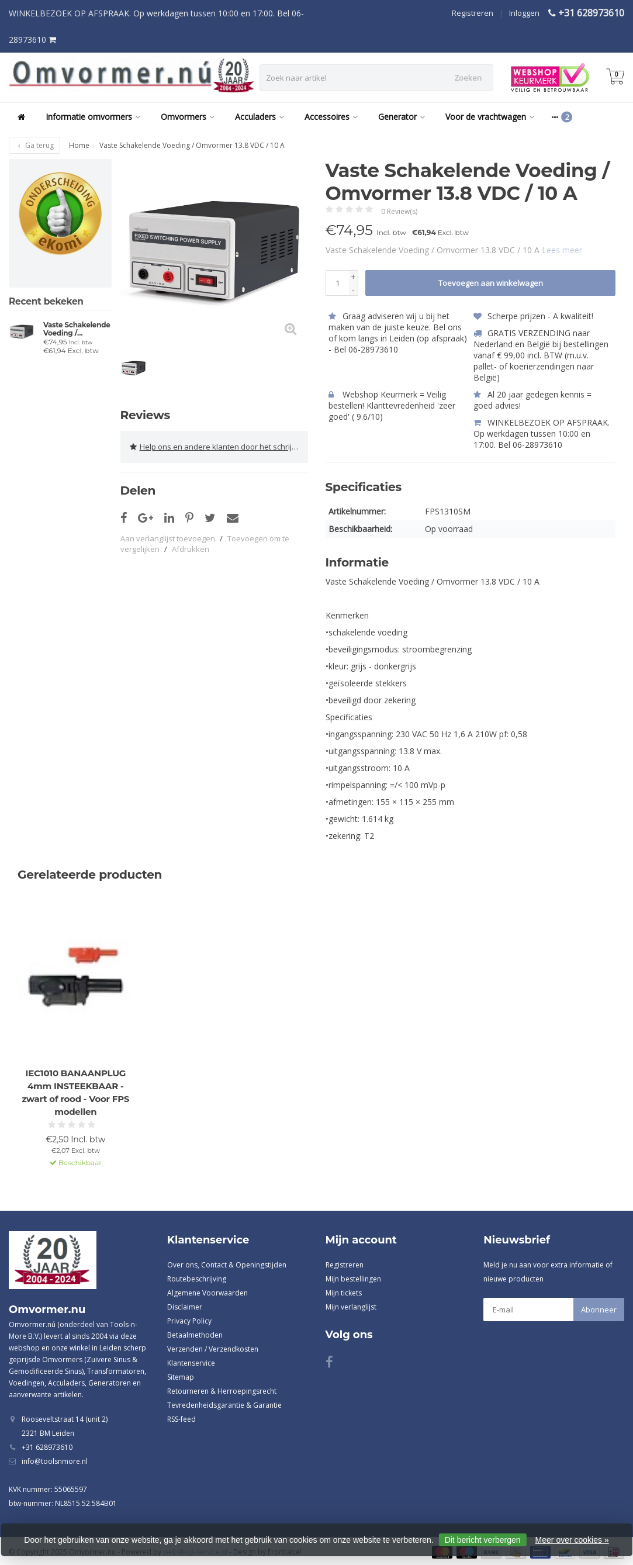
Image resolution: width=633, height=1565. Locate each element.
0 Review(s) (399, 211)
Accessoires (331, 116)
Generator (401, 116)
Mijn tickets (344, 1292)
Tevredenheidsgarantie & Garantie (224, 1404)
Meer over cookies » (572, 1540)
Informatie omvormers (93, 116)
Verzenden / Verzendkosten (212, 1348)
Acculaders (259, 116)
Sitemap (180, 1376)
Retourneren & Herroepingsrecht (221, 1390)
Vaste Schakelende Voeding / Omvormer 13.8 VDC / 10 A (76, 329)
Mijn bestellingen (353, 1278)
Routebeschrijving (196, 1278)
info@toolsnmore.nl (55, 1461)
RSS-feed (181, 1419)
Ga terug (34, 145)
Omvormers (188, 116)
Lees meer (562, 249)
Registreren (472, 13)
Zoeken (468, 77)
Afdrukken (190, 548)
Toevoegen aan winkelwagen (490, 283)
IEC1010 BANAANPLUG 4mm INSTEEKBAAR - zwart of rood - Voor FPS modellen (75, 1092)
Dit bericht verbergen (483, 1540)
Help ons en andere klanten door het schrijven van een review (219, 446)
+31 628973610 (591, 12)
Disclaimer (184, 1306)
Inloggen (524, 13)
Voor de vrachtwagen (489, 116)
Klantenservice (191, 1362)
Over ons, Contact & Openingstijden (226, 1264)
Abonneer (599, 1309)
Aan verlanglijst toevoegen (167, 537)
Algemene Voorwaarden (207, 1292)
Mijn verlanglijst (351, 1306)
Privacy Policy (189, 1320)
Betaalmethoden (195, 1334)
